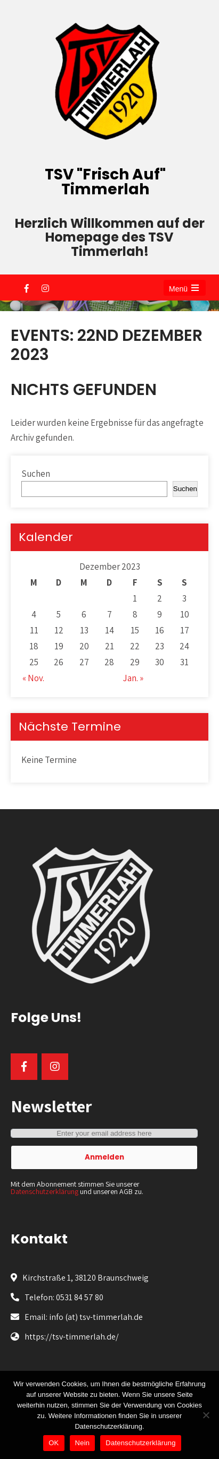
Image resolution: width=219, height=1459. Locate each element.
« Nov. (33, 678)
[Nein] (205, 1415)
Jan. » (133, 678)
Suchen (35, 473)
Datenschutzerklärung (44, 1191)
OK (53, 1443)
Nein (82, 1443)
